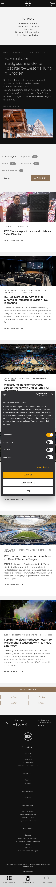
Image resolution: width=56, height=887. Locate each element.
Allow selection (28, 483)
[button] (28, 689)
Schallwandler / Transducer (28, 766)
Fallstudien (28, 797)
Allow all (28, 475)
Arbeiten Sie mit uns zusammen (28, 841)
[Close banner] (52, 394)
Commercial (28, 763)
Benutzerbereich (28, 811)
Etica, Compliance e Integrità (28, 851)
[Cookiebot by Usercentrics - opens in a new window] (36, 394)
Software (28, 783)
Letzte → (41, 703)
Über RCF (28, 848)
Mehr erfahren (11, 106)
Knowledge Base (28, 818)
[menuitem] (28, 871)
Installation (28, 759)
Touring (28, 756)
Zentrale (28, 835)
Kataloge (28, 780)
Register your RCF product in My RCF (44, 722)
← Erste (14, 697)
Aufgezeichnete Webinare (28, 821)
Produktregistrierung (28, 814)
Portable (28, 753)
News (28, 844)
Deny (28, 491)
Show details (43, 467)
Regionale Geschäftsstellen (28, 838)
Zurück (42, 697)
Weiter (14, 703)
